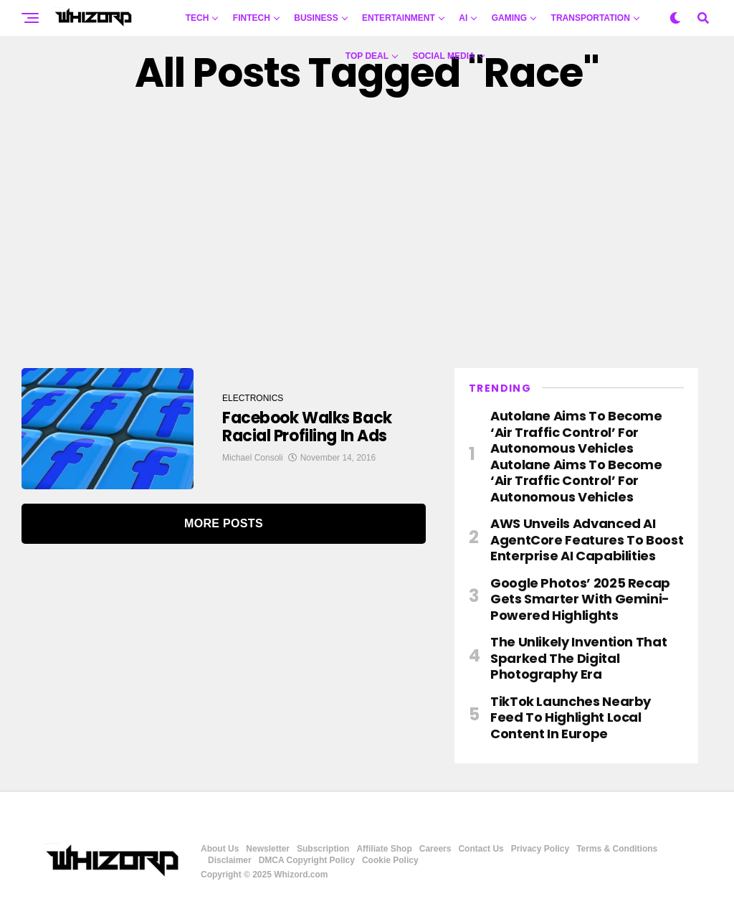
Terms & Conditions (616, 849)
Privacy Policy (540, 849)
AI (463, 18)
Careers (435, 849)
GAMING (509, 18)
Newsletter (268, 849)
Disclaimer (230, 860)
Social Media (444, 56)
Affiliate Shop (383, 849)
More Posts (223, 523)
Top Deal (367, 56)
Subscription (323, 849)
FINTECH (251, 18)
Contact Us (480, 849)
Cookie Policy (390, 860)
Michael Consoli (252, 458)
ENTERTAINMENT (398, 18)
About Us (220, 849)
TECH (197, 18)
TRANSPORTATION (590, 18)
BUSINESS (316, 18)
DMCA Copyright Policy (307, 860)
